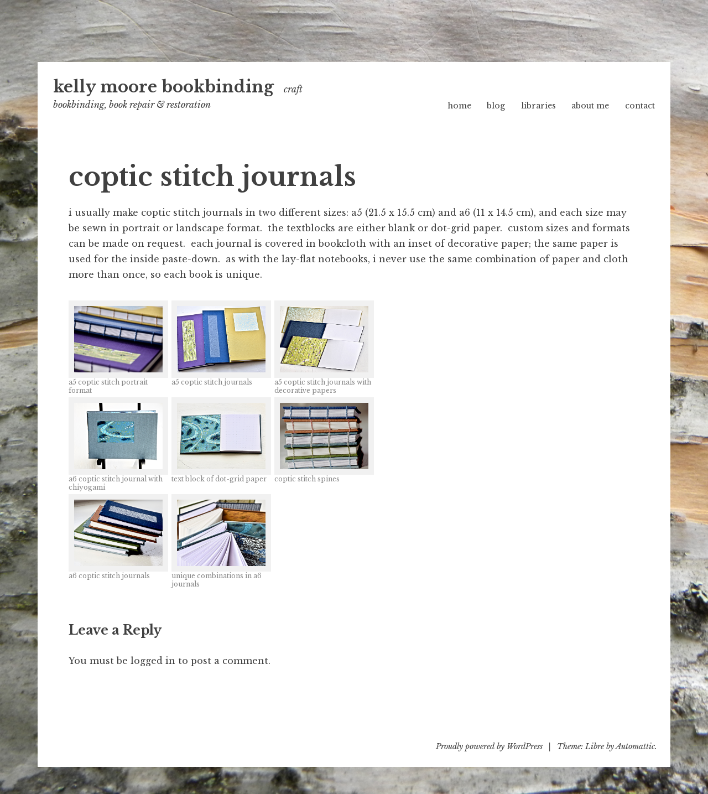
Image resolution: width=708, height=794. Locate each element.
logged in (153, 660)
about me (590, 106)
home (459, 106)
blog (496, 106)
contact (640, 106)
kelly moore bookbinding (163, 87)
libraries (538, 106)
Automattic (635, 746)
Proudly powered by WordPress (489, 746)
